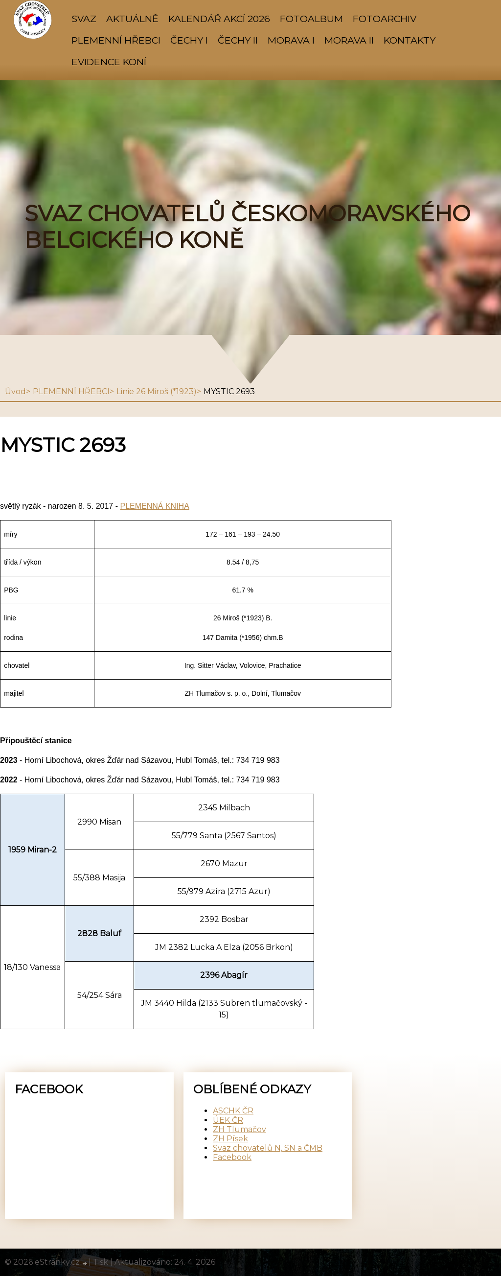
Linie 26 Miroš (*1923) (156, 391)
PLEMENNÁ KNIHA (154, 506)
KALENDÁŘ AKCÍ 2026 (219, 18)
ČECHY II (238, 40)
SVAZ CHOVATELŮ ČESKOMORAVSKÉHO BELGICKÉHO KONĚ (247, 226)
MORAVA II (349, 40)
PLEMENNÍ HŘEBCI (115, 40)
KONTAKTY (409, 40)
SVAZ (83, 18)
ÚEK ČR (228, 1120)
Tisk (100, 1262)
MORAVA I (291, 40)
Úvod (15, 391)
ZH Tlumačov (239, 1129)
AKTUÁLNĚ (132, 18)
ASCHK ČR (233, 1110)
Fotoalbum (311, 18)
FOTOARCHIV (384, 18)
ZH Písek (230, 1138)
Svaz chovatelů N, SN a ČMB (267, 1148)
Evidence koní (108, 62)
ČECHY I (189, 40)
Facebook (232, 1157)
